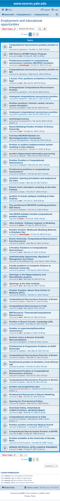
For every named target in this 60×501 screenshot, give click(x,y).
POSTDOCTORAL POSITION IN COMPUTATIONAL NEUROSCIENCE (27, 409)
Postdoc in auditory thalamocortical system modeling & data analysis (31, 145)
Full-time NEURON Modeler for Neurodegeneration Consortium (25, 136)
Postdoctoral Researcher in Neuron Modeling (31, 394)
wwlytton (22, 108)
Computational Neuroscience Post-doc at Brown (33, 299)
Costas (21, 183)
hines (21, 219)
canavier (22, 156)
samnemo (23, 49)
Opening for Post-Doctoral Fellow (26, 401)
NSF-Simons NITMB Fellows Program (28, 54)
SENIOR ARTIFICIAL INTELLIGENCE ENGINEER (33, 447)
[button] (37, 34)
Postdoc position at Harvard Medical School (31, 425)
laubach (22, 270)
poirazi (21, 367)
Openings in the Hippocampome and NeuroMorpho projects (27, 275)
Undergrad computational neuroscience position (33, 96)
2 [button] (33, 34)
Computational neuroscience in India (27, 417)
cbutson (22, 403)
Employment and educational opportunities (21, 22)
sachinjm (22, 419)
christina (22, 295)
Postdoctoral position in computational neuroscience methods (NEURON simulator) (31, 61)
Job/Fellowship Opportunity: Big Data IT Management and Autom (29, 257)
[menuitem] (8, 10)
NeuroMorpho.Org (26, 261)
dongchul (22, 342)
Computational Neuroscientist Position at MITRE (33, 431)
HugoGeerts (23, 140)
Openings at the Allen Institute (24, 283)
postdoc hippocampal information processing (32, 153)
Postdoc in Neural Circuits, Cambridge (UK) (31, 321)
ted (20, 56)
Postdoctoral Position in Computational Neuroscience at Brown (29, 372)
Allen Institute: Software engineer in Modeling (32, 223)
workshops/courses (19, 119)
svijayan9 (22, 165)
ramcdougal (24, 65)
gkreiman (22, 427)
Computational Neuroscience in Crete (28, 306)
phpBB (21, 493)
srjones (22, 243)
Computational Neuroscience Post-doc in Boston (33, 380)
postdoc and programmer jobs (24, 386)
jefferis (21, 324)
